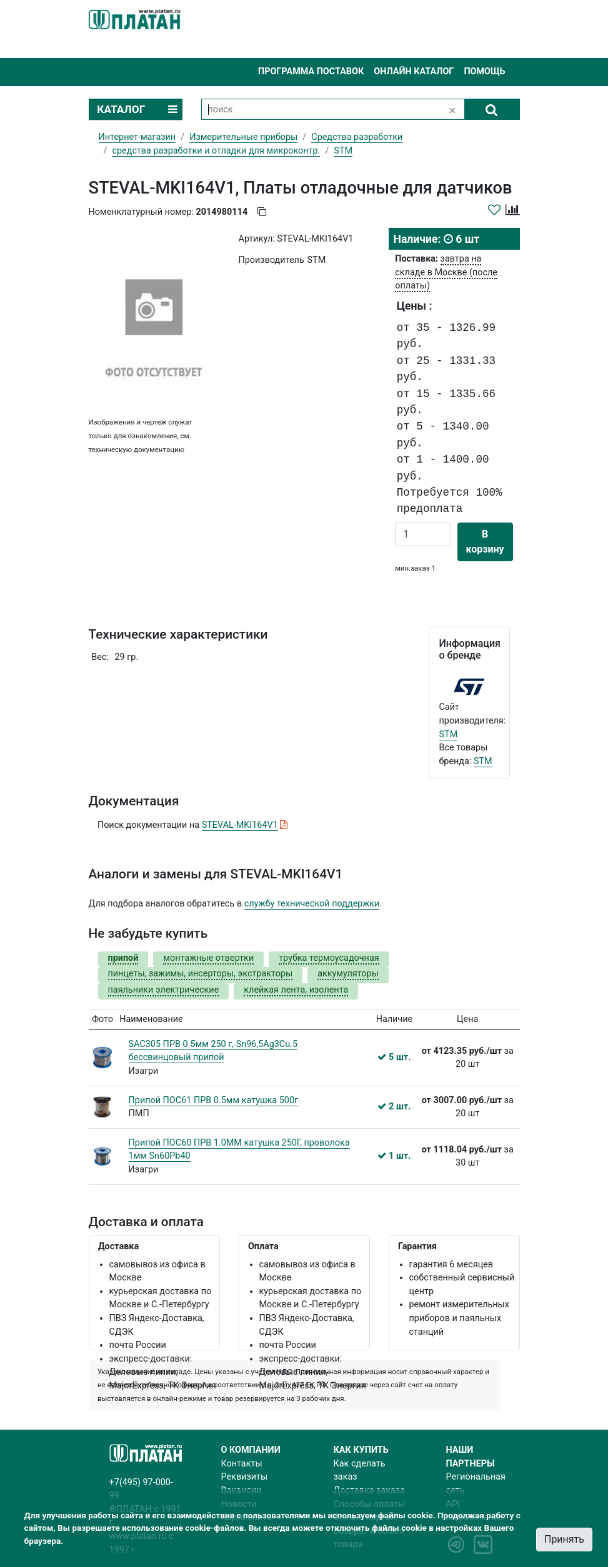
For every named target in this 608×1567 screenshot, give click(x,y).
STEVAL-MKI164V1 (240, 825)
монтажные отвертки (208, 958)
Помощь (484, 71)
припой (123, 958)
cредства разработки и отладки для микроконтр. (216, 150)
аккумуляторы (348, 973)
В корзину (485, 541)
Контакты (241, 1463)
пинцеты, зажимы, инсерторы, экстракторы (200, 973)
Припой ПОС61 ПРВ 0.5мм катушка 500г (214, 1100)
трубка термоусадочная (329, 958)
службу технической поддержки (312, 903)
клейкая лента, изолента (296, 990)
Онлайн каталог (414, 71)
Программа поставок (311, 71)
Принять (564, 1539)
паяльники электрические (163, 990)
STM (448, 734)
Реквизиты (244, 1476)
